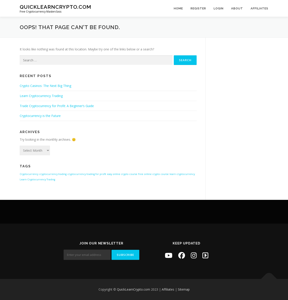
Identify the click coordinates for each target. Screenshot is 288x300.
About (237, 8)
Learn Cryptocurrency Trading (41, 96)
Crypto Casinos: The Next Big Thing (45, 86)
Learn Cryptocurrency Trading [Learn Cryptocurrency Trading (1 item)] (37, 179)
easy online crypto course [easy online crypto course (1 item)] (122, 174)
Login (219, 8)
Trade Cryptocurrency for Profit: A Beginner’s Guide (57, 106)
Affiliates (259, 8)
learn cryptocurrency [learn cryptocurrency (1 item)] (182, 174)
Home (178, 8)
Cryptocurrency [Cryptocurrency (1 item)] (29, 174)
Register (198, 8)
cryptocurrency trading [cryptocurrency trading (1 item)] (53, 174)
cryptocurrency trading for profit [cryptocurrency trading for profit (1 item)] (86, 174)
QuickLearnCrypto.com (55, 7)
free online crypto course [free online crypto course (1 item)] (153, 174)
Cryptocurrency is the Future (40, 116)
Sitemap (184, 289)
